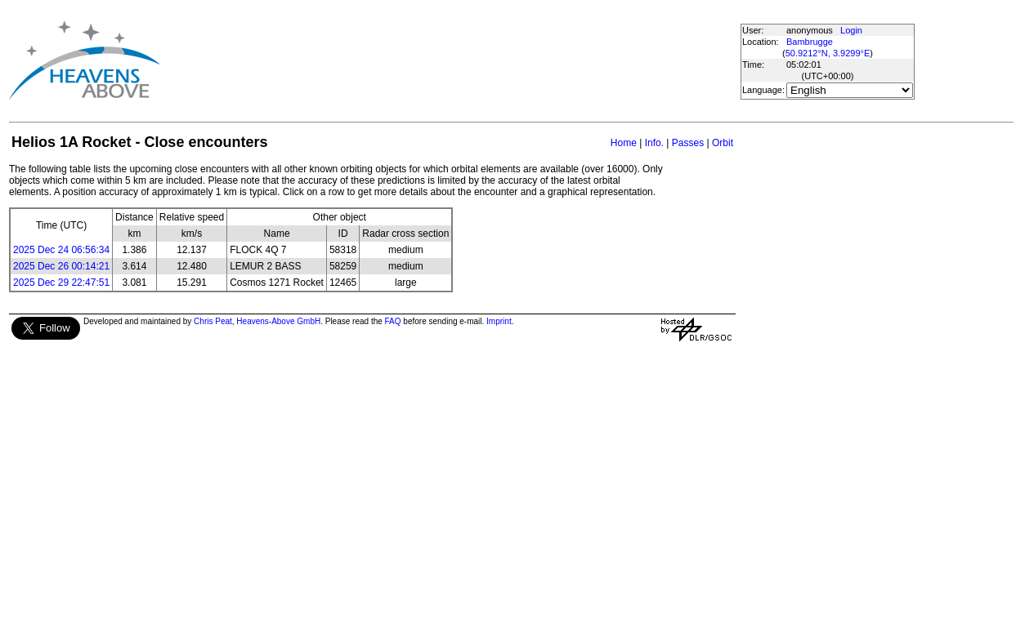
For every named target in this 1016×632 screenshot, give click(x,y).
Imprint (499, 321)
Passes (688, 143)
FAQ (393, 321)
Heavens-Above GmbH (278, 321)
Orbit (722, 143)
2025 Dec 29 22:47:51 (61, 282)
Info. (654, 143)
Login (851, 30)
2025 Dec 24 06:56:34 (61, 250)
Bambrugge (809, 42)
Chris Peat (213, 321)
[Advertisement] (456, 60)
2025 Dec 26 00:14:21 (61, 266)
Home (624, 143)
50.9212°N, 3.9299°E (828, 53)
